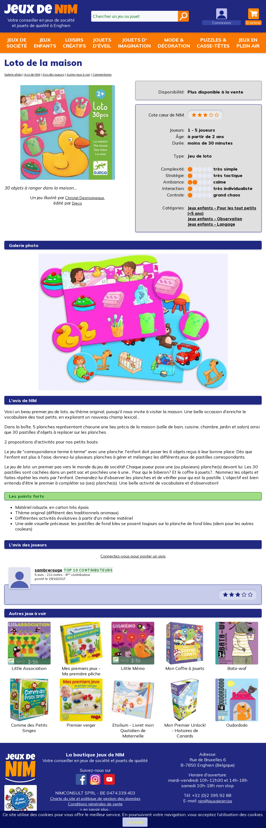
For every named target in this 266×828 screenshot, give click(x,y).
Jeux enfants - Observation (218, 219)
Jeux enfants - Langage (213, 225)
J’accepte (135, 821)
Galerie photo (15, 74)
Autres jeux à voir (92, 74)
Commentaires (120, 74)
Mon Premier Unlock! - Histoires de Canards (184, 709)
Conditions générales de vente (95, 804)
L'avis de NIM (24, 401)
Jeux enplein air (248, 43)
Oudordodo (236, 704)
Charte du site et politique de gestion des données (95, 799)
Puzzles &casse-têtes (213, 43)
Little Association (29, 647)
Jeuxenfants (45, 43)
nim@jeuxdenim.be (215, 801)
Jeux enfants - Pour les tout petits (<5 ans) (218, 211)
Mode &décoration (174, 43)
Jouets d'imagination (134, 43)
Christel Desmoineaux (85, 197)
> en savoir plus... (95, 810)
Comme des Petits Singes (29, 706)
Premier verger (81, 704)
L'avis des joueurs (30, 545)
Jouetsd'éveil (102, 43)
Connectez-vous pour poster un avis (133, 556)
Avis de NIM (38, 74)
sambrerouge (49, 570)
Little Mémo (132, 647)
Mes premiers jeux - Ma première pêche (81, 650)
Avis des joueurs (63, 74)
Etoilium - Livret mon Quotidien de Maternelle (132, 709)
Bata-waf (236, 647)
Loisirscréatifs (74, 43)
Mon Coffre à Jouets (184, 647)
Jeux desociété (16, 43)
